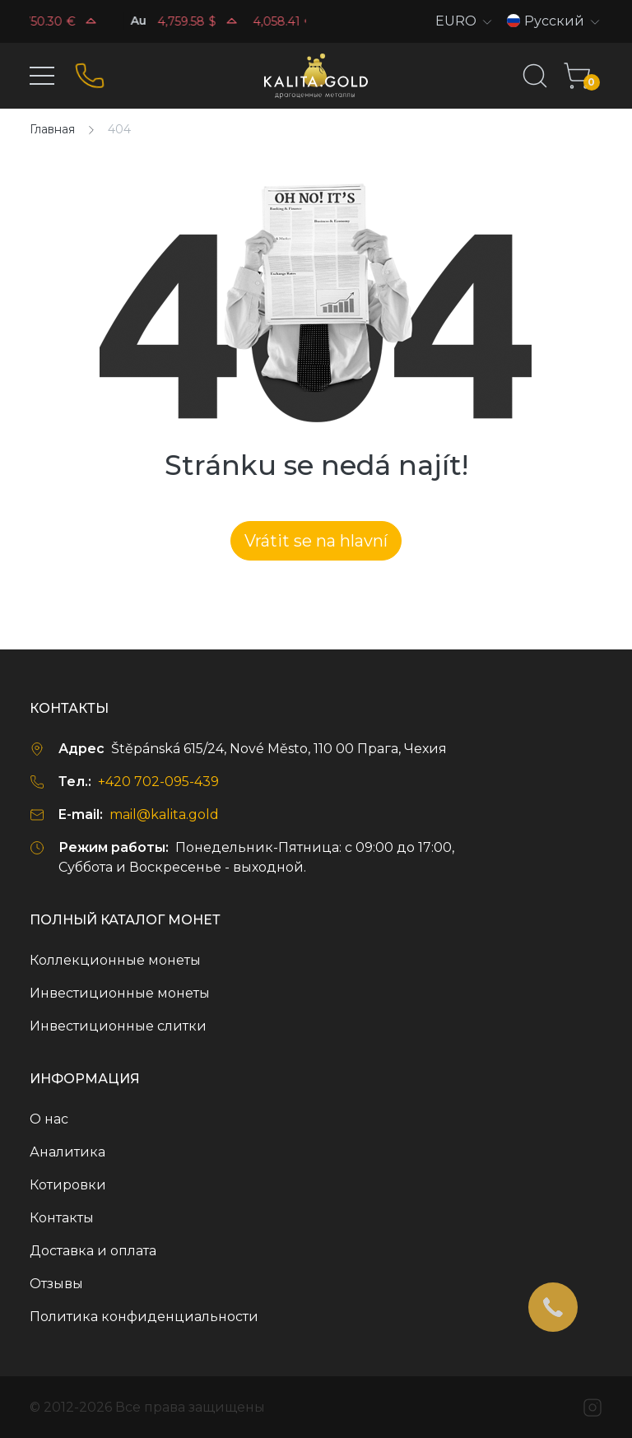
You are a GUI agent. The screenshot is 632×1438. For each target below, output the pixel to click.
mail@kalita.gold (164, 814)
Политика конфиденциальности (144, 1316)
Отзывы (56, 1283)
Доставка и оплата (93, 1251)
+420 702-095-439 (158, 781)
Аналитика (67, 1152)
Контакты (62, 1218)
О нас (49, 1119)
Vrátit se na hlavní (316, 541)
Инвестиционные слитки (118, 1026)
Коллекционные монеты (115, 960)
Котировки (68, 1185)
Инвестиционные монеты (120, 993)
